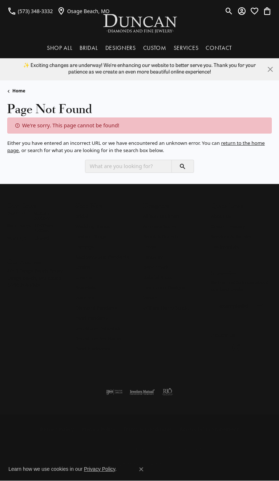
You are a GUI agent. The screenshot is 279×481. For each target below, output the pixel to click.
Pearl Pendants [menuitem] (92, 318)
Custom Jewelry (228, 226)
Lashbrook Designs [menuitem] (164, 287)
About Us (221, 216)
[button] (229, 11)
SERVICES (186, 47)
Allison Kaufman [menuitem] (161, 216)
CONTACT (219, 47)
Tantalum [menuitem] (153, 257)
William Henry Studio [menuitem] (166, 308)
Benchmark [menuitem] (156, 267)
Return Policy (57, 429)
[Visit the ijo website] (114, 391)
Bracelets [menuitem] (85, 287)
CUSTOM (154, 47)
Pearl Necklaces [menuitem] (92, 348)
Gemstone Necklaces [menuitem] (98, 338)
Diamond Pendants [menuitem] (96, 308)
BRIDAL (89, 47)
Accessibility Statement (209, 429)
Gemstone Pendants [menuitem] (97, 328)
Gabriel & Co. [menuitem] (157, 277)
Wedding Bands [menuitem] (92, 226)
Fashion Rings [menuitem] (90, 236)
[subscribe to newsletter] (259, 306)
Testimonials (225, 246)
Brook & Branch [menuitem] (160, 236)
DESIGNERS (120, 47)
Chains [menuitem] (82, 267)
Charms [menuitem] (83, 277)
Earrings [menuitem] (84, 246)
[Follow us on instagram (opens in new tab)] (236, 347)
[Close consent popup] (141, 469)
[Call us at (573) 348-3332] (24, 285)
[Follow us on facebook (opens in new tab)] (218, 347)
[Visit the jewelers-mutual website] (142, 391)
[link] (30, 11)
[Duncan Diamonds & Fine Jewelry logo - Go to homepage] (140, 23)
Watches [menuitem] (84, 297)
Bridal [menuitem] (81, 216)
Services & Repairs (231, 236)
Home (18, 91)
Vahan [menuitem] (150, 297)
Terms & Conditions (147, 429)
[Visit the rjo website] (167, 391)
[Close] (270, 69)
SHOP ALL (59, 47)
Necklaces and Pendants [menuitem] (102, 257)
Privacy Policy (98, 429)
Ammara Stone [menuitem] (159, 226)
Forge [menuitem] (149, 246)
